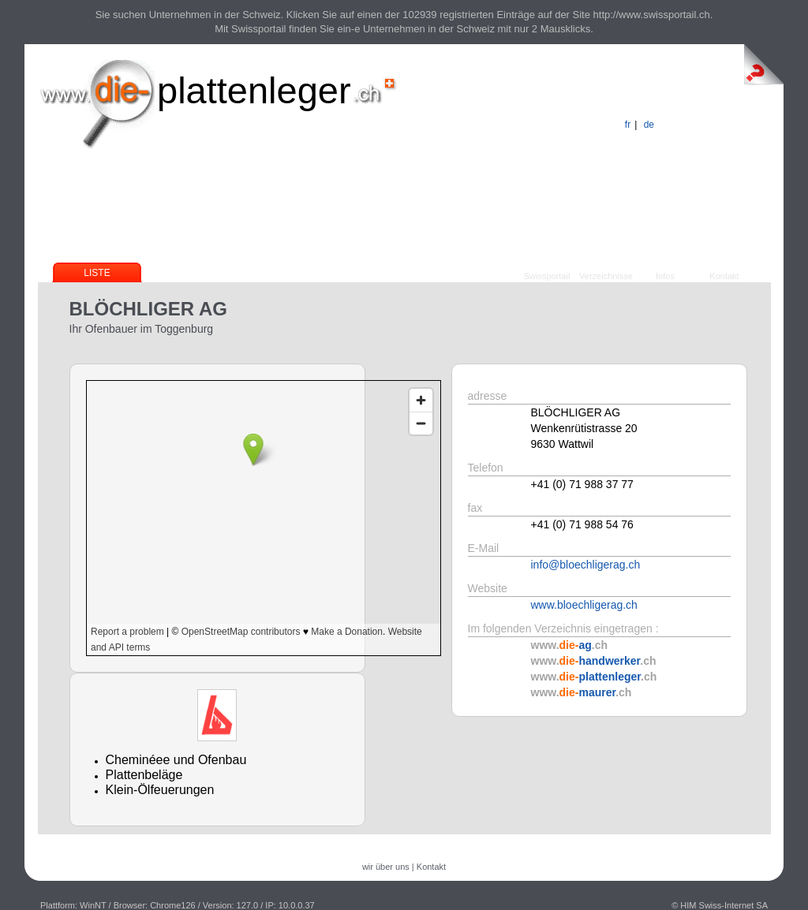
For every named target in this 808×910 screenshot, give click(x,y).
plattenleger (254, 90)
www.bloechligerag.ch (584, 605)
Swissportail (547, 276)
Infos (665, 276)
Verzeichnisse (606, 276)
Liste (97, 272)
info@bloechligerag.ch (586, 564)
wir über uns (386, 866)
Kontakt (724, 276)
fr (627, 124)
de (649, 124)
